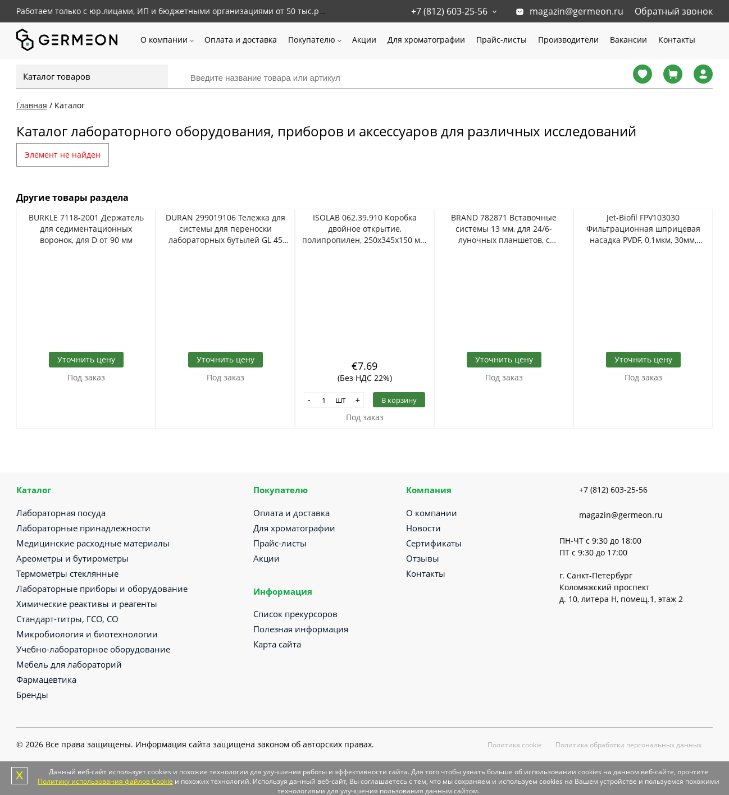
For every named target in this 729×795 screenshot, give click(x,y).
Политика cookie (514, 745)
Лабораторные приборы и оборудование (102, 588)
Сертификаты (434, 543)
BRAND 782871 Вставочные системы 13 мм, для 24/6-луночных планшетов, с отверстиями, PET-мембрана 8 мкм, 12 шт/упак (504, 229)
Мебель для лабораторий (69, 664)
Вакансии (628, 39)
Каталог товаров (56, 76)
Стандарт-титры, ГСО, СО (67, 618)
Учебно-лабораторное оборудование (93, 649)
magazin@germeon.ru (576, 11)
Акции (364, 39)
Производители (568, 39)
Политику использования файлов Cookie (105, 781)
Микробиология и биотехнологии (87, 634)
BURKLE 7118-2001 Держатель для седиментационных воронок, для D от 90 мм (86, 228)
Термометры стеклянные (67, 573)
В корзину (399, 400)
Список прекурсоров (295, 613)
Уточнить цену (86, 359)
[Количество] (324, 400)
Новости (423, 528)
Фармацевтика (46, 679)
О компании (164, 39)
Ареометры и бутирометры (72, 558)
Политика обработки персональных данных (628, 745)
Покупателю (311, 39)
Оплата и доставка (240, 39)
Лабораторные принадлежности (83, 528)
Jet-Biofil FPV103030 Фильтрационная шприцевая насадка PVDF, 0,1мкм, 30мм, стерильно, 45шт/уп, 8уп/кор (643, 229)
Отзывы (422, 558)
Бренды (32, 694)
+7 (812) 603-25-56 (449, 11)
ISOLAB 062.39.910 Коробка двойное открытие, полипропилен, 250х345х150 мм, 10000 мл (364, 229)
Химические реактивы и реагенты (86, 603)
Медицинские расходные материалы (93, 543)
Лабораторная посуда (61, 512)
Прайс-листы (501, 39)
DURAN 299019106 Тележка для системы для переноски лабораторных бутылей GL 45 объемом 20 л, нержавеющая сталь (225, 229)
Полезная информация (300, 629)
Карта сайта (277, 644)
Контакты (676, 39)
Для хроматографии (426, 39)
